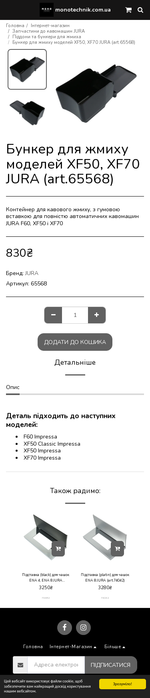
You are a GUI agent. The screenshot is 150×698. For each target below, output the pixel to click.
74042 (105, 598)
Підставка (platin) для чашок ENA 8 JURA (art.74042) (105, 577)
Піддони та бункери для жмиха (46, 37)
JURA (31, 273)
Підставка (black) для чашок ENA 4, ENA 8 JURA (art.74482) (45, 577)
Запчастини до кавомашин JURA (48, 31)
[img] (45, 537)
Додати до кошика (75, 342)
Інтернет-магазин (50, 26)
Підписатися (110, 665)
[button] (9, 9)
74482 (46, 598)
